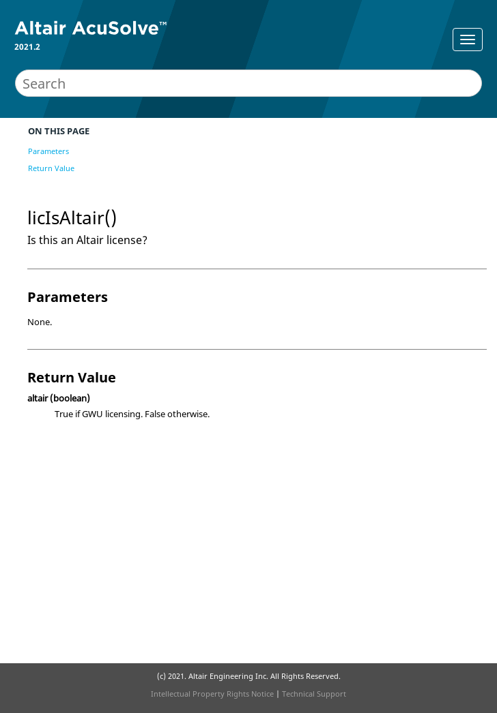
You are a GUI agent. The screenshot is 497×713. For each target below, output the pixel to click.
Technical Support (314, 693)
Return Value (51, 168)
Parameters (48, 151)
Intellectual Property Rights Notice (212, 693)
